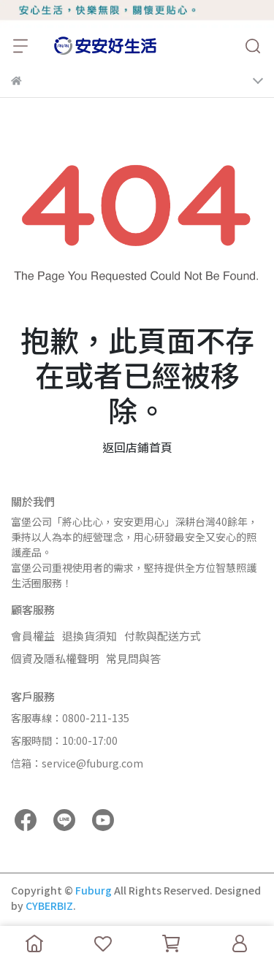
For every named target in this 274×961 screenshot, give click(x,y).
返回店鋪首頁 (137, 447)
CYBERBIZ (49, 905)
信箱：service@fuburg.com (77, 763)
